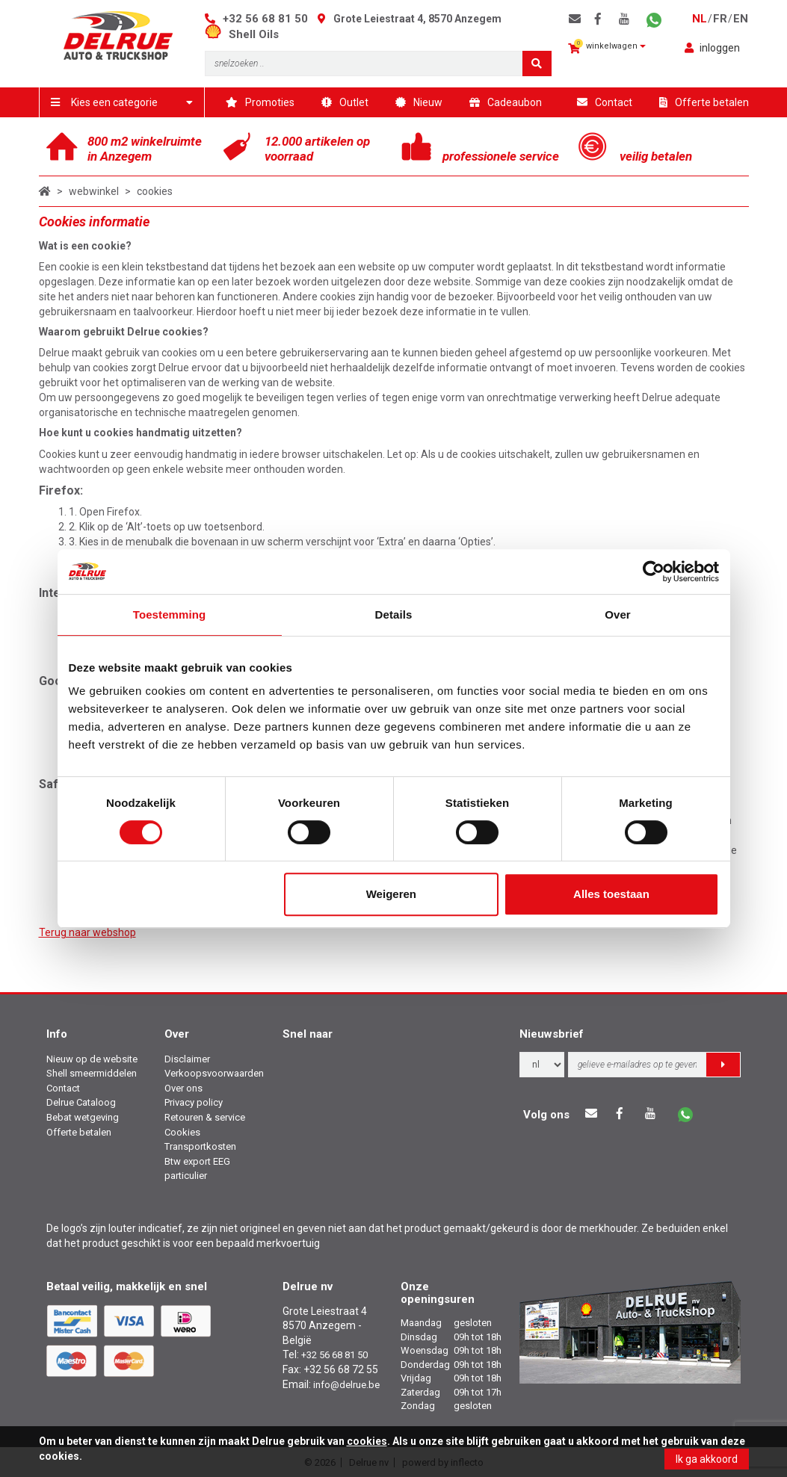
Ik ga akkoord (707, 1459)
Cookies (182, 1132)
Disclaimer (187, 1059)
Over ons (183, 1088)
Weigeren (391, 894)
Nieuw (418, 102)
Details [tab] (394, 614)
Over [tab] (618, 614)
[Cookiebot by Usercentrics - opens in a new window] (653, 571)
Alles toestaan (611, 894)
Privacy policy (193, 1102)
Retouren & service (204, 1117)
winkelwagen (607, 47)
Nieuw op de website (92, 1059)
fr (720, 18)
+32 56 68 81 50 (265, 18)
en (740, 18)
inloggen (712, 48)
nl (699, 18)
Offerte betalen (704, 102)
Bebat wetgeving (82, 1117)
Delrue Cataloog (81, 1102)
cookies (155, 191)
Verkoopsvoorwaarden (214, 1073)
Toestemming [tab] (169, 614)
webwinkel (94, 191)
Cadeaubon (505, 102)
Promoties (260, 102)
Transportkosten (200, 1146)
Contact (604, 102)
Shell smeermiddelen (91, 1073)
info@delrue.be (346, 1384)
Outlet (344, 102)
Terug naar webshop (87, 932)
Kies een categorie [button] (122, 102)
